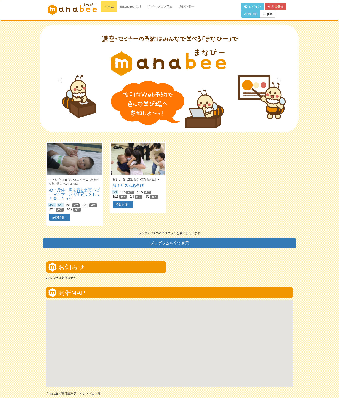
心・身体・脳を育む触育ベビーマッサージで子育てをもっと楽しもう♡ (74, 194)
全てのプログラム (160, 6)
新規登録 (275, 6)
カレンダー (186, 6)
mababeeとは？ (131, 6)
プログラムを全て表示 (169, 243)
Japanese (250, 14)
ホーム (109, 6)
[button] (59, 79)
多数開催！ (59, 217)
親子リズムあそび (128, 185)
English (268, 14)
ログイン (252, 6)
